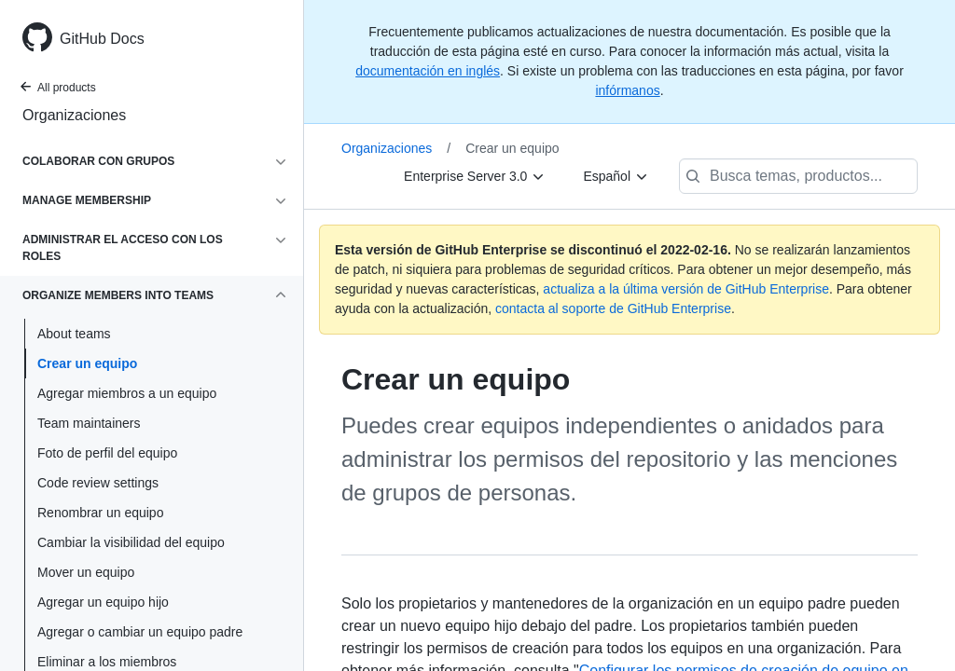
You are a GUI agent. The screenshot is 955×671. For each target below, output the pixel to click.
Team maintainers (89, 423)
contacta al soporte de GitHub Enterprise (613, 308)
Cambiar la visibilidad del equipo (131, 542)
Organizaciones (74, 115)
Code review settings (98, 482)
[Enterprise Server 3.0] (475, 176)
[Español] (616, 176)
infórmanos (627, 90)
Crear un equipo (87, 363)
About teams (74, 333)
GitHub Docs (102, 39)
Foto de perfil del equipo (107, 452)
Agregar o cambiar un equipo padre (139, 631)
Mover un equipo (85, 572)
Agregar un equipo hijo (103, 602)
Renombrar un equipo (100, 512)
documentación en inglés (427, 70)
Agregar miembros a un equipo (126, 393)
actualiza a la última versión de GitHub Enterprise (686, 288)
